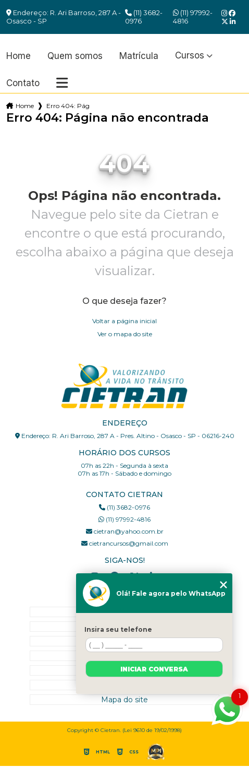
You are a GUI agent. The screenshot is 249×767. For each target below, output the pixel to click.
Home (18, 56)
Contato (23, 83)
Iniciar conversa (154, 669)
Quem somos (75, 56)
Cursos (189, 56)
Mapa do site (124, 699)
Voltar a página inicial (124, 321)
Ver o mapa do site (124, 334)
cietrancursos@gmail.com (124, 543)
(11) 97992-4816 (193, 16)
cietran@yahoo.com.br (125, 531)
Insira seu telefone (118, 629)
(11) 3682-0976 (144, 16)
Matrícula (138, 56)
